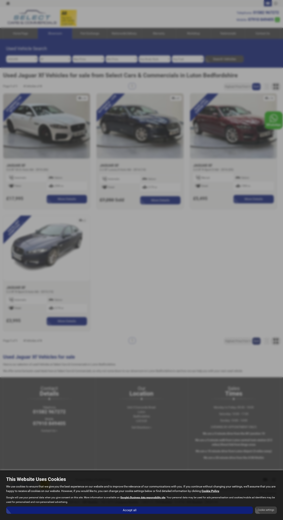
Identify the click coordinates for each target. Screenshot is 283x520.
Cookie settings (266, 510)
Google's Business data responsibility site (142, 497)
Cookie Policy (210, 491)
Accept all (130, 510)
